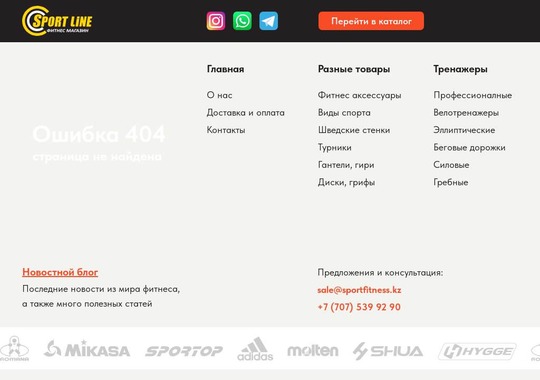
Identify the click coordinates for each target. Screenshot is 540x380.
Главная (225, 68)
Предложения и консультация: (380, 272)
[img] (268, 21)
